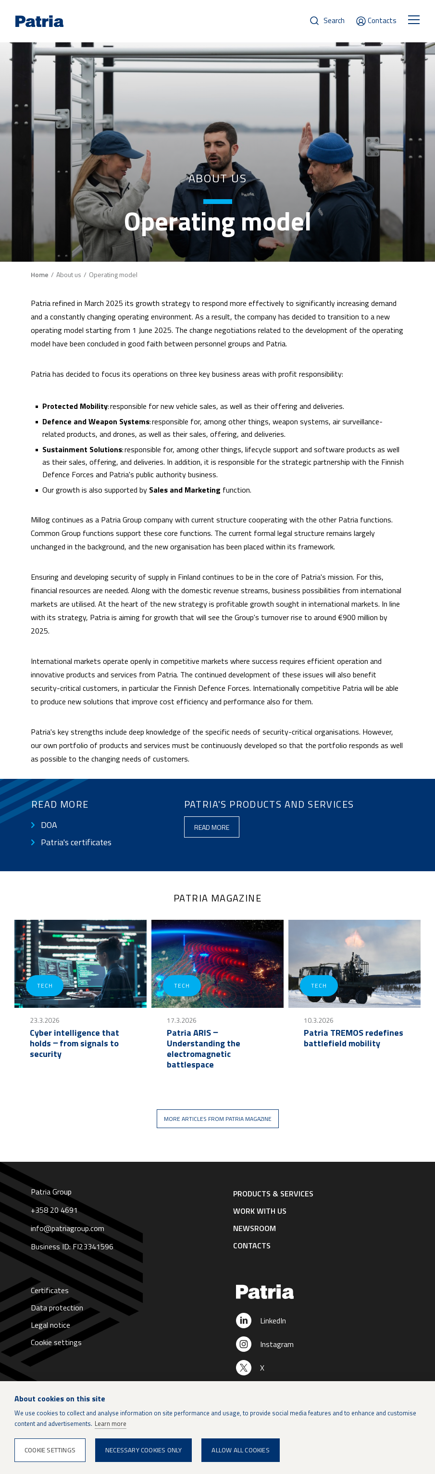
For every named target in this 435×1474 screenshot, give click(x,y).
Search (334, 20)
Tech (44, 985)
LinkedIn (273, 1320)
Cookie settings (56, 1342)
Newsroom (254, 1228)
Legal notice (50, 1325)
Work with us (259, 1211)
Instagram (277, 1344)
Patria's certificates (76, 842)
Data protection (57, 1307)
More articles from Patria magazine (218, 1118)
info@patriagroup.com (67, 1228)
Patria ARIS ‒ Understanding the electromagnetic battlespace (203, 1049)
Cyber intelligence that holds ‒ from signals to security (74, 1043)
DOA (49, 825)
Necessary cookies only (143, 1450)
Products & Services (273, 1193)
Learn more (110, 1423)
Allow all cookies (240, 1450)
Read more (211, 827)
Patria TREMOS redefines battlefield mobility (353, 1038)
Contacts (382, 20)
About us (68, 274)
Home (40, 274)
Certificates (50, 1290)
